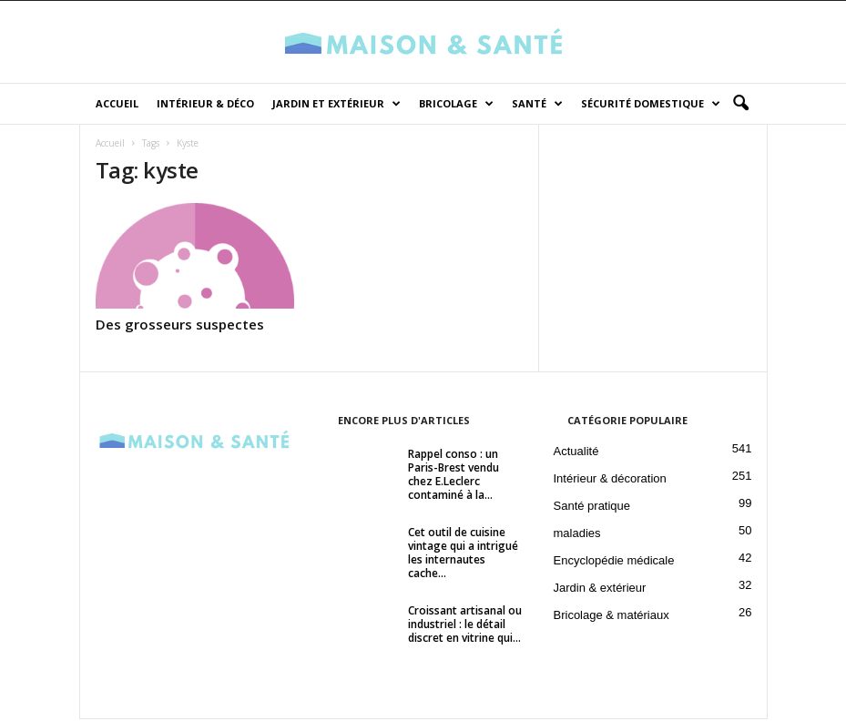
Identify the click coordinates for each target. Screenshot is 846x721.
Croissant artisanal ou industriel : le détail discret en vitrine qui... (465, 625)
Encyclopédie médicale (614, 562)
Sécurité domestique (650, 104)
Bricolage (456, 104)
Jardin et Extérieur (336, 104)
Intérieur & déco (205, 103)
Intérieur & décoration (610, 480)
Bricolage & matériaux (611, 617)
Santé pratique (592, 507)
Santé (537, 104)
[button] (740, 104)
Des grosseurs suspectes (180, 326)
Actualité (576, 453)
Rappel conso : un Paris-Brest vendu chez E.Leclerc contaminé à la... (453, 476)
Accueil (117, 103)
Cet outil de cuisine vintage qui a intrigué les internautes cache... (463, 554)
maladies (577, 535)
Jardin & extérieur (600, 589)
